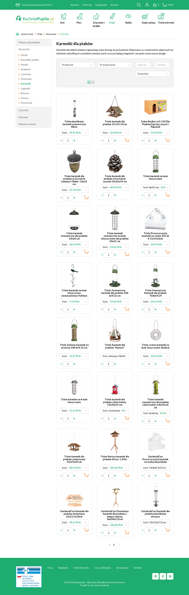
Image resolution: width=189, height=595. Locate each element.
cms (91, 585)
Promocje (87, 5)
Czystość (23, 110)
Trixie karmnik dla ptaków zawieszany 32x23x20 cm (74, 459)
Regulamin (63, 567)
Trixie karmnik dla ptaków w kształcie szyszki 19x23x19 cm (115, 179)
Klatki (24, 55)
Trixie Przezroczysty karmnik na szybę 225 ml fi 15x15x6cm (155, 236)
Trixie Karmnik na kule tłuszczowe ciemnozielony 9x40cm (74, 293)
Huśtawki (26, 78)
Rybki (132, 18)
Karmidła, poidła (30, 59)
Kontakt (114, 5)
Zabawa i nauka (27, 124)
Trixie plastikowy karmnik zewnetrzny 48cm (74, 124)
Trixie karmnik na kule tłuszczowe (155, 177)
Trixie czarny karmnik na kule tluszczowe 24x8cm (155, 346)
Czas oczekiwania (102, 567)
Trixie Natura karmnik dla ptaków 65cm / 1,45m (115, 458)
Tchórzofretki (165, 18)
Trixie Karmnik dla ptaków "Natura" (115, 346)
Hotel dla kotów (81, 567)
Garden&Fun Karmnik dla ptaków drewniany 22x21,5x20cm (74, 514)
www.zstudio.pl (101, 585)
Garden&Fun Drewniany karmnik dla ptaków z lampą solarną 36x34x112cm (115, 515)
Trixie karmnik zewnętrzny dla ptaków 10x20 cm (74, 236)
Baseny (25, 93)
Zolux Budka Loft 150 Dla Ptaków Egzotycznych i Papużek (155, 124)
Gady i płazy (149, 18)
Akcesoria (24, 49)
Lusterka (26, 74)
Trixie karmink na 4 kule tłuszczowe (74, 401)
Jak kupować (122, 567)
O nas (50, 567)
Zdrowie (23, 117)
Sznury (25, 98)
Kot (67, 18)
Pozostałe (26, 102)
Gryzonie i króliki (100, 20)
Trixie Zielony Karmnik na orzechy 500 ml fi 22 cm (74, 346)
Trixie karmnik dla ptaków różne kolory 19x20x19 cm (114, 402)
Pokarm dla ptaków (29, 42)
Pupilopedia (101, 5)
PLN (170, 5)
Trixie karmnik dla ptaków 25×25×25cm (115, 123)
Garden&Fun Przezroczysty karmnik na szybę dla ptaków (155, 459)
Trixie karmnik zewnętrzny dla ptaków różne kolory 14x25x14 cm (155, 403)
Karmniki (26, 83)
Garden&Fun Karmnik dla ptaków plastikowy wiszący (155, 514)
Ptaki (116, 18)
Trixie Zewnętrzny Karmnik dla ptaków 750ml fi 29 (155, 293)
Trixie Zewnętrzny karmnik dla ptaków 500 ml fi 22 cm (114, 293)
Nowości (75, 5)
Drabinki (25, 69)
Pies (84, 18)
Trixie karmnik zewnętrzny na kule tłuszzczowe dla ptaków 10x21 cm (115, 237)
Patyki (24, 64)
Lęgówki (25, 88)
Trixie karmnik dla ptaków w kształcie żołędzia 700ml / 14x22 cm (74, 180)
